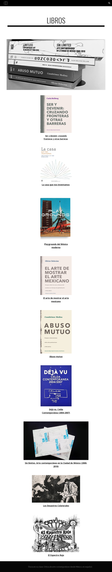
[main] (56, 21)
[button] (109, 3)
